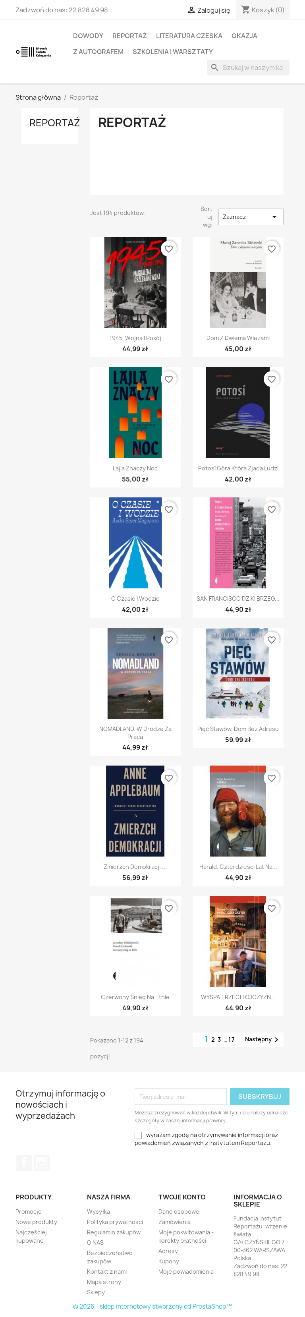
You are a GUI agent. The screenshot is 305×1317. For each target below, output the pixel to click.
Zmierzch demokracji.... (135, 866)
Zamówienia (174, 1222)
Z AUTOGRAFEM (98, 51)
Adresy (168, 1251)
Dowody (88, 35)
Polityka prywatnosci (115, 1222)
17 (232, 1039)
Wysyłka (98, 1211)
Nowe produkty (36, 1222)
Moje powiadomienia (186, 1271)
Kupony (168, 1261)
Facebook (24, 1163)
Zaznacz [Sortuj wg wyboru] (251, 217)
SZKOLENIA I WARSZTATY (173, 51)
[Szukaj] (248, 67)
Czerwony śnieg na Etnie (135, 997)
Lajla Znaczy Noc (135, 468)
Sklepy (96, 1292)
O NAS (95, 1242)
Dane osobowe (178, 1211)
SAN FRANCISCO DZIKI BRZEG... (238, 598)
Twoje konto (182, 1197)
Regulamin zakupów (114, 1232)
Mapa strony (104, 1282)
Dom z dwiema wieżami (238, 338)
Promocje (28, 1211)
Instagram (42, 1163)
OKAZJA (244, 35)
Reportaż (129, 35)
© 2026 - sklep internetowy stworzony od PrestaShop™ (152, 1306)
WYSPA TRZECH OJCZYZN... (238, 997)
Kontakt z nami (107, 1271)
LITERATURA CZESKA (189, 35)
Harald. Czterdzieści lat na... (238, 866)
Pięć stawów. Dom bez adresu (238, 729)
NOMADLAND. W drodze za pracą (135, 733)
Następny (263, 1039)
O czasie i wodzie (135, 598)
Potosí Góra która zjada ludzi (238, 468)
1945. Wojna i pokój (135, 338)
